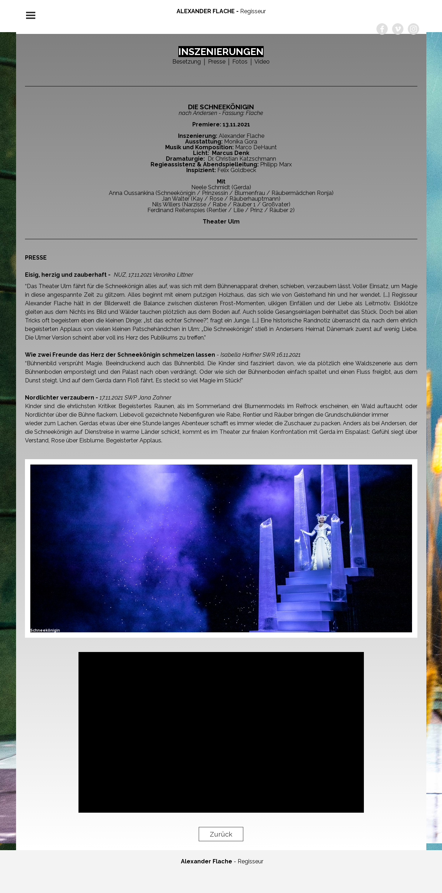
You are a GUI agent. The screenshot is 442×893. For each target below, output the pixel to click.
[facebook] (382, 29)
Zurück (221, 834)
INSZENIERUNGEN (221, 51)
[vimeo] (397, 29)
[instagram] (413, 29)
